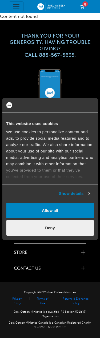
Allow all (50, 210)
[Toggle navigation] (16, 6)
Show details (71, 193)
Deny (50, 228)
